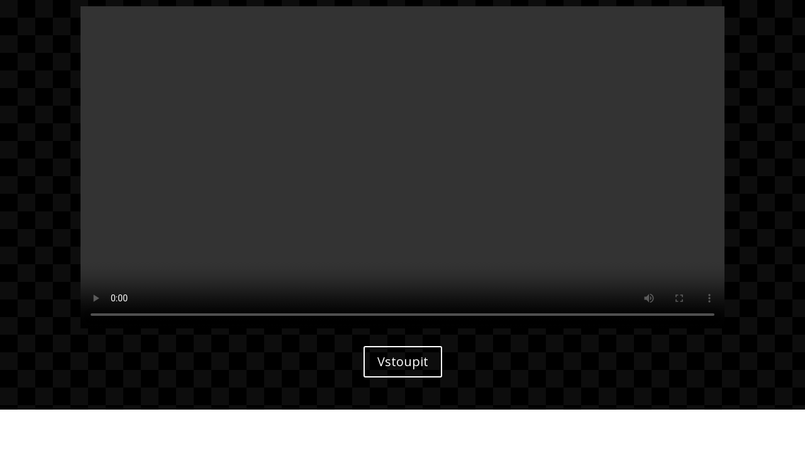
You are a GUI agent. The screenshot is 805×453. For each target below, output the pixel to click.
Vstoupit (402, 361)
